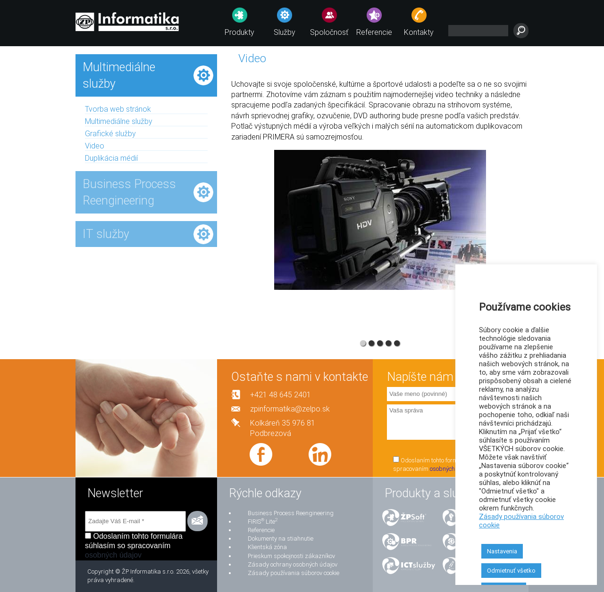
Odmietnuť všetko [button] (511, 570)
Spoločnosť (329, 32)
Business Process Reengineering (291, 513)
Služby (284, 32)
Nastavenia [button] (502, 551)
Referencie (374, 32)
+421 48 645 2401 (280, 394)
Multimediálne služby (118, 121)
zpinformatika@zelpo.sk (290, 408)
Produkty (239, 32)
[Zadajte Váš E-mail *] (135, 521)
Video (94, 145)
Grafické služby (110, 133)
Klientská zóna (267, 547)
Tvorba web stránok (118, 109)
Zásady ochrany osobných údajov (292, 564)
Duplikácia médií (111, 158)
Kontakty (419, 32)
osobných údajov (452, 468)
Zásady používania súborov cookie (293, 572)
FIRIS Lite (262, 521)
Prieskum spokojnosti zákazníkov (291, 555)
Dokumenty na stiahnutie (280, 538)
